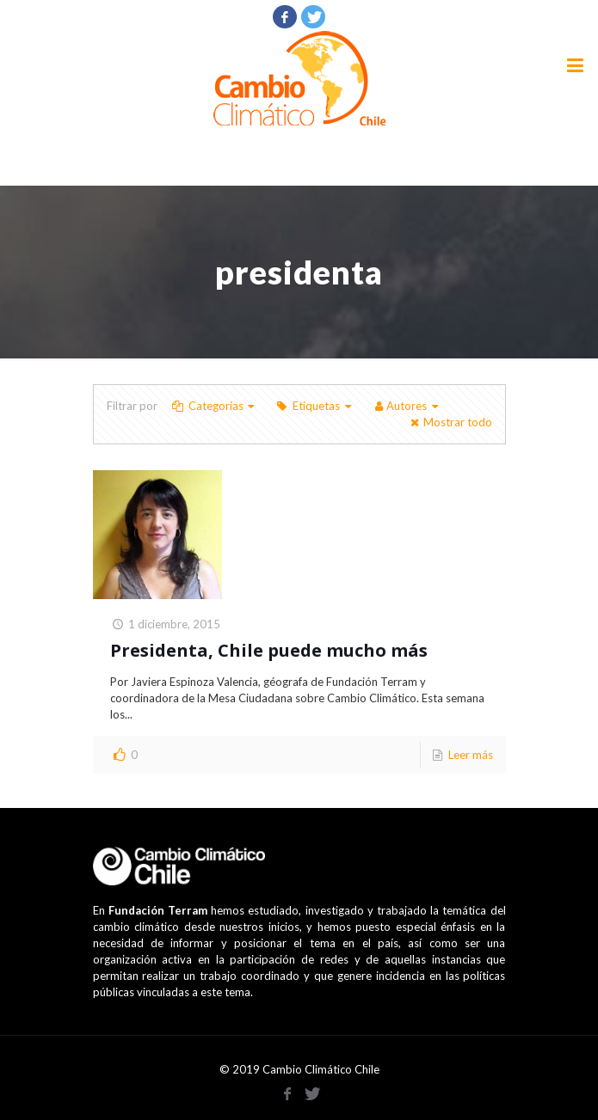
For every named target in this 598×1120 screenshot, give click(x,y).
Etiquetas (314, 406)
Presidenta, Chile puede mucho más (269, 650)
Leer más (470, 755)
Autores (406, 406)
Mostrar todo (449, 422)
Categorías (214, 406)
